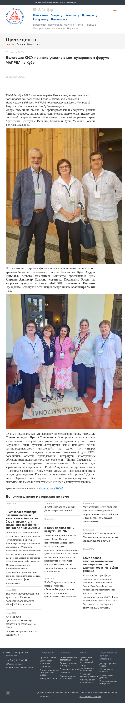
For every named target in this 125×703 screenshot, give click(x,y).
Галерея (20, 44)
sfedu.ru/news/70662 (51, 488)
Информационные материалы (108, 682)
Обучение (69, 24)
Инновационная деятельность (87, 681)
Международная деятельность (49, 28)
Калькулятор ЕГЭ (48, 678)
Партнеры (72, 28)
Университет (39, 24)
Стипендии (65, 672)
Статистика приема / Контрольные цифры (49, 672)
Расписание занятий (70, 669)
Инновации (90, 24)
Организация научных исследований (86, 659)
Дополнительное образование (68, 677)
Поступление (55, 24)
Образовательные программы (68, 658)
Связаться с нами (69, 44)
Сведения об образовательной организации (54, 2)
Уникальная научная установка (89, 675)
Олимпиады (45, 667)
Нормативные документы (106, 676)
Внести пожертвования (51, 692)
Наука (79, 24)
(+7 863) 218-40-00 (17, 660)
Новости (10, 44)
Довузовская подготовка (46, 662)
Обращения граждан (47, 44)
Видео (30, 44)
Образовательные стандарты (68, 664)
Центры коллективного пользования (87, 668)
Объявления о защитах (106, 670)
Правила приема (48, 657)
